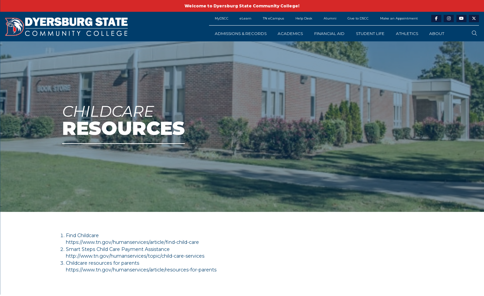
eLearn (245, 18)
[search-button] (474, 33)
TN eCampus (273, 18)
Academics (290, 33)
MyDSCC (222, 18)
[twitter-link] (474, 19)
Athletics (407, 33)
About (436, 33)
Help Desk (303, 18)
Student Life (370, 33)
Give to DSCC (358, 18)
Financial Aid (329, 33)
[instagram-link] (449, 19)
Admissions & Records (241, 33)
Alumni (330, 18)
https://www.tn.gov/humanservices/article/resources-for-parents (141, 270)
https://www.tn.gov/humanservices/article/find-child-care (132, 242)
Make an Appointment (399, 18)
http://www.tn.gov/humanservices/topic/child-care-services (135, 256)
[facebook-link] (436, 19)
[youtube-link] (461, 19)
